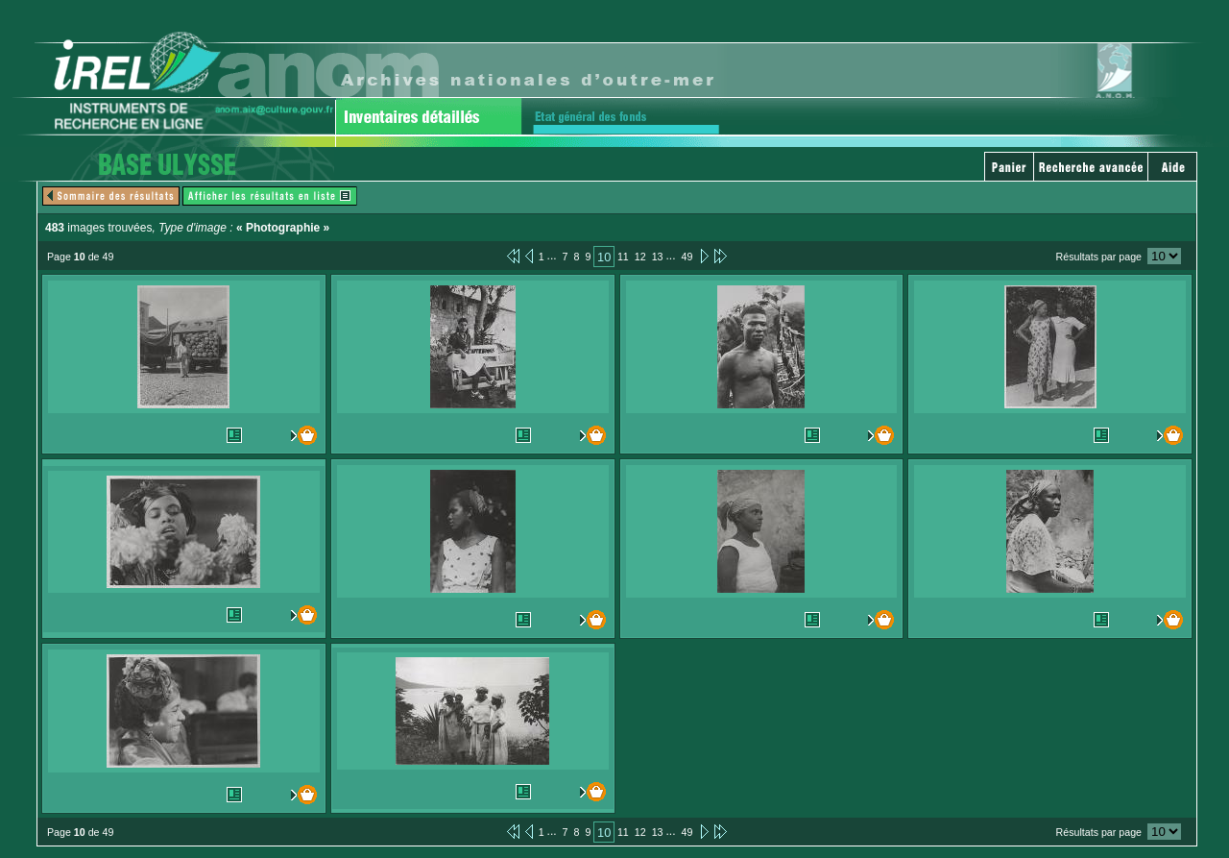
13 (657, 256)
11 (623, 256)
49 (687, 256)
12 (640, 256)
